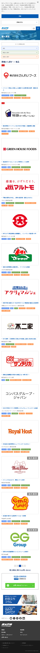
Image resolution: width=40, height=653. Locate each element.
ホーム (3, 33)
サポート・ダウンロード (7, 634)
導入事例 (8, 33)
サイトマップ (5, 647)
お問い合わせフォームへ (20, 585)
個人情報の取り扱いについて (8, 643)
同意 (20, 16)
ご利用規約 (23, 643)
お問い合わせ (5, 637)
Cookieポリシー (6, 645)
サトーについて (23, 634)
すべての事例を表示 (20, 44)
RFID (21, 632)
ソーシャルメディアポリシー (27, 645)
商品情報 (22, 629)
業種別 (3, 629)
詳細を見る (20, 22)
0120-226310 (20, 576)
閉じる (37, 2)
